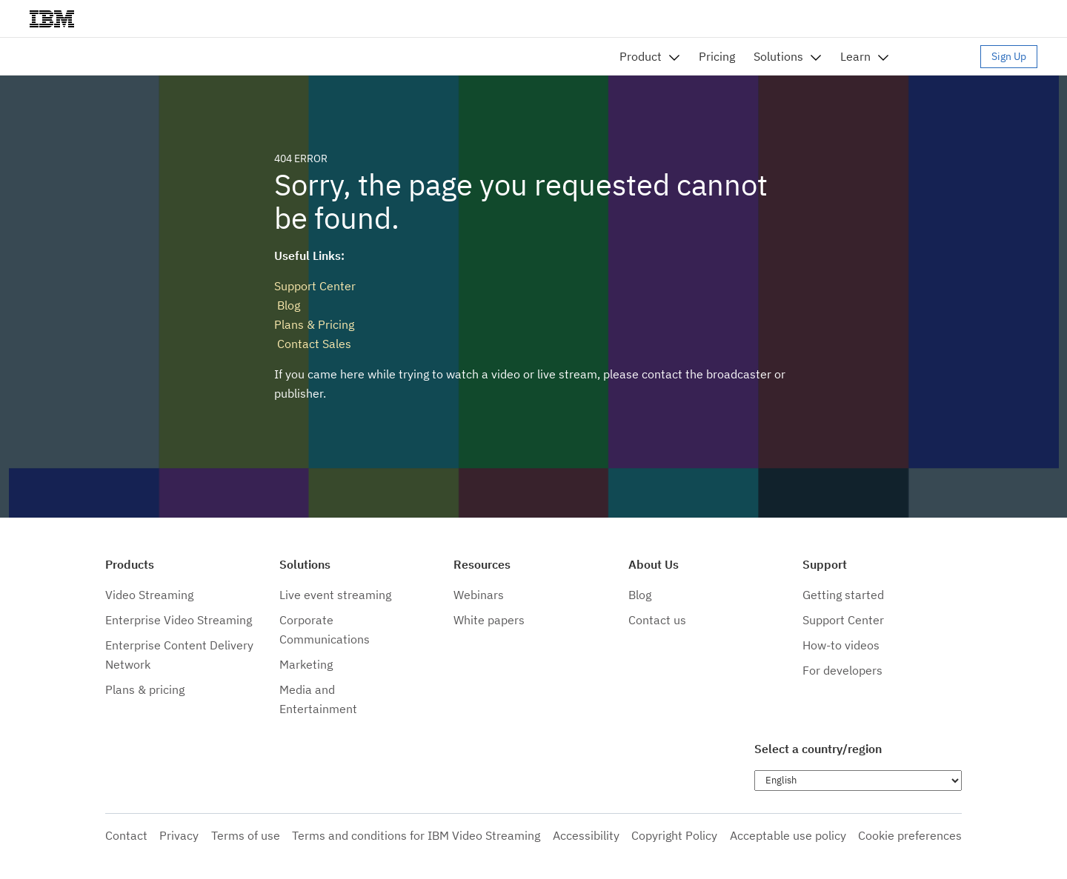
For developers (842, 670)
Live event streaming (335, 594)
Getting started (843, 594)
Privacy (179, 835)
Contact (126, 835)
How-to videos (841, 645)
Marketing (306, 664)
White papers (489, 619)
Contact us (657, 619)
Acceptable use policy (788, 835)
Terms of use (245, 835)
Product (640, 56)
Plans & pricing (145, 689)
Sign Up (1008, 56)
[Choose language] (858, 780)
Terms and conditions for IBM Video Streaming (416, 835)
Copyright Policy (674, 835)
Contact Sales (312, 343)
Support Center (315, 285)
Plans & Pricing (314, 324)
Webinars (478, 594)
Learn (855, 56)
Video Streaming (149, 594)
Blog (287, 305)
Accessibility (586, 835)
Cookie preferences (910, 835)
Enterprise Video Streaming (178, 619)
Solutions (778, 56)
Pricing (717, 56)
